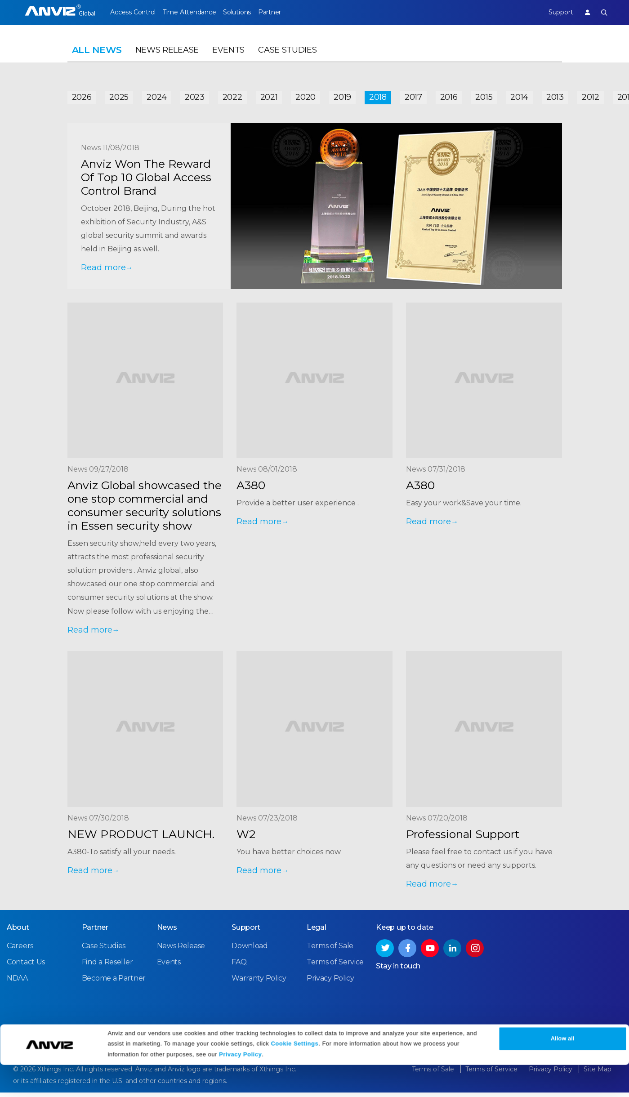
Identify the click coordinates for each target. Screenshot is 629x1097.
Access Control (132, 12)
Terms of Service (335, 967)
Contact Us (26, 967)
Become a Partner (114, 983)
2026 (82, 95)
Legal (316, 932)
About (18, 932)
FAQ (239, 967)
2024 (157, 95)
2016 (449, 95)
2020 (305, 95)
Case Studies (287, 57)
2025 (119, 95)
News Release (167, 57)
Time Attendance (195, 12)
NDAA (17, 983)
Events (228, 57)
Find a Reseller (107, 967)
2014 (519, 95)
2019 (342, 95)
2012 (590, 95)
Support (554, 12)
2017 (413, 95)
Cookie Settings (294, 1075)
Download (250, 950)
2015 (483, 95)
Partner (287, 12)
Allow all (563, 1071)
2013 (555, 95)
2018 (378, 95)
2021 (269, 95)
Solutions (249, 12)
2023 (195, 95)
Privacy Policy (240, 1087)
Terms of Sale (330, 950)
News (167, 932)
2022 (232, 95)
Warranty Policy (259, 983)
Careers (20, 950)
